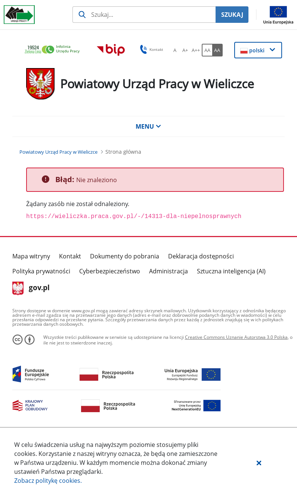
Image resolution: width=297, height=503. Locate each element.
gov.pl (31, 288)
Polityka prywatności (41, 271)
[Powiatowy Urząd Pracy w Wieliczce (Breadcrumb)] (58, 151)
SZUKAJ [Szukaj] (232, 14)
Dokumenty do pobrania (124, 256)
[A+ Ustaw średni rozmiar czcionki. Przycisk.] (185, 50)
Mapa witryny (31, 256)
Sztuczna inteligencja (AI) (231, 271)
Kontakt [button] (150, 49)
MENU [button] (148, 126)
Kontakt (70, 256)
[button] (259, 462)
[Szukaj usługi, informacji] (144, 14)
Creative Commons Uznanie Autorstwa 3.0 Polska (236, 337)
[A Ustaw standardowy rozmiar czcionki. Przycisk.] (174, 50)
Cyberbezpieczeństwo (109, 271)
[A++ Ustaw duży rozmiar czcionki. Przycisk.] (195, 50)
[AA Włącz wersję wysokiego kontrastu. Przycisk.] (217, 50)
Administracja (168, 271)
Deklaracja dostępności (201, 256)
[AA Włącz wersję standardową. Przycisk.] (207, 50)
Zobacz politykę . (48, 480)
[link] (54, 49)
